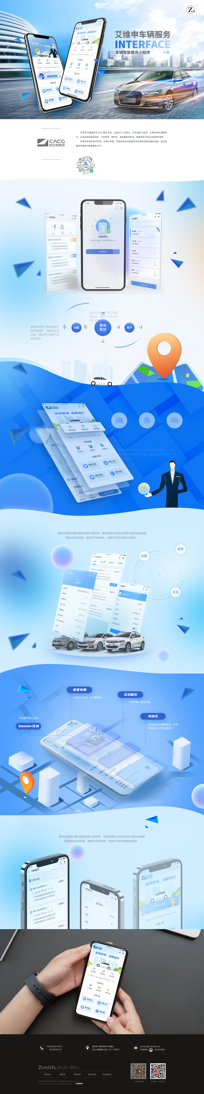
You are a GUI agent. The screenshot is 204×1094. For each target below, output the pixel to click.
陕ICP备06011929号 (73, 1081)
